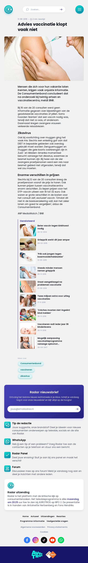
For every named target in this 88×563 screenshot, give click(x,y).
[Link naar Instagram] (35, 540)
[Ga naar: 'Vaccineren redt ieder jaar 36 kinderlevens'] (45, 329)
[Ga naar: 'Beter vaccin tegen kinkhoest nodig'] (45, 230)
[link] (31, 363)
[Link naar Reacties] (61, 516)
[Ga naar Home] (8, 9)
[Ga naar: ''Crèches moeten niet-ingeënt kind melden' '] (45, 315)
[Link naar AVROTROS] (37, 555)
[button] (61, 9)
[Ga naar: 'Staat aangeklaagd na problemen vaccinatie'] (45, 286)
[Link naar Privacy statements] (57, 527)
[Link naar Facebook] (27, 540)
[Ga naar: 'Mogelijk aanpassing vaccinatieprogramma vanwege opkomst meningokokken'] (45, 343)
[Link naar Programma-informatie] (32, 521)
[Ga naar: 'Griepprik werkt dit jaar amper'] (45, 244)
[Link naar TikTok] (44, 540)
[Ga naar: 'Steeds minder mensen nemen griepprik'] (45, 273)
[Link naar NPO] (51, 555)
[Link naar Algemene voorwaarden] (33, 527)
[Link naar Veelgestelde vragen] (57, 521)
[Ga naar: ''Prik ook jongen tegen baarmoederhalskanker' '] (45, 258)
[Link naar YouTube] (52, 540)
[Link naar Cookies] (44, 532)
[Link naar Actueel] (35, 516)
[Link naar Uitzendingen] (47, 516)
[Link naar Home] (26, 516)
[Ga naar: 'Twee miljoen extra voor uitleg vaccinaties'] (45, 301)
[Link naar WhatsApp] (61, 540)
